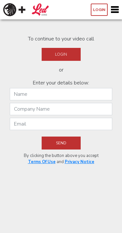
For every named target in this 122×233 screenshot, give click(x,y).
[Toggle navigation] (115, 10)
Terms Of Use (42, 162)
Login (99, 9)
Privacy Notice (79, 162)
